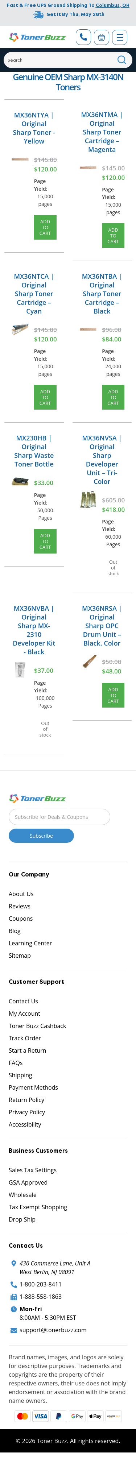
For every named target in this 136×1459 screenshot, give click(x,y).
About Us (21, 894)
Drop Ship (22, 1219)
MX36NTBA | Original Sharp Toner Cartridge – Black (102, 293)
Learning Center (30, 943)
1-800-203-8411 (41, 1284)
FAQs (15, 1063)
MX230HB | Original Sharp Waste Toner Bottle (34, 451)
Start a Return (27, 1050)
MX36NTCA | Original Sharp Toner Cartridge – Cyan (34, 293)
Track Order (25, 1038)
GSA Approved (28, 1182)
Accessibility (25, 1124)
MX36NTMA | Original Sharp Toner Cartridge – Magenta (102, 132)
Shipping (20, 1075)
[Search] (68, 60)
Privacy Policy (27, 1112)
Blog (15, 931)
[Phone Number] (83, 37)
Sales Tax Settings (33, 1170)
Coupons (21, 919)
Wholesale (23, 1195)
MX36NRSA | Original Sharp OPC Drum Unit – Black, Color (102, 625)
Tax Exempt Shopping (38, 1207)
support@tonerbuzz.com (53, 1330)
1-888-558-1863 (41, 1297)
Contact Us (23, 1001)
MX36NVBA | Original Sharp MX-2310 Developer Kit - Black (34, 630)
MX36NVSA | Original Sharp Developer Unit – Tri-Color (102, 460)
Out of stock (113, 568)
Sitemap (20, 955)
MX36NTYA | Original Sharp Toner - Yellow (34, 128)
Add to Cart (45, 227)
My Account (24, 1013)
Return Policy (26, 1100)
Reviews (19, 906)
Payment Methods (33, 1087)
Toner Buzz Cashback (37, 1026)
